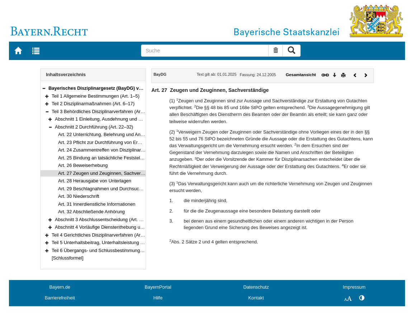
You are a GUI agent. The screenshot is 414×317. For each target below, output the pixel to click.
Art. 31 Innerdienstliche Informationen (96, 204)
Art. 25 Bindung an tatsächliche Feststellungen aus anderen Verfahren (130, 157)
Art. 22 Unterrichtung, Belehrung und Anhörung (106, 134)
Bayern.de (60, 287)
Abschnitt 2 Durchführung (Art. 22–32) (94, 127)
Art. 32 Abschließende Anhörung (91, 211)
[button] (44, 88)
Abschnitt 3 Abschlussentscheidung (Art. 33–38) (104, 219)
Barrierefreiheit (60, 297)
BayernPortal (158, 287)
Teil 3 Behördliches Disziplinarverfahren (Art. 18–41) (105, 111)
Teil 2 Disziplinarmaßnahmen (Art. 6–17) (93, 103)
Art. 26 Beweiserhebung (83, 165)
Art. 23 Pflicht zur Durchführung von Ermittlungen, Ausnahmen (122, 142)
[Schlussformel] (68, 258)
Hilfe (158, 297)
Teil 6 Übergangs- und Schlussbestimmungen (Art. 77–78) (111, 250)
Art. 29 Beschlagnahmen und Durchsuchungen (106, 188)
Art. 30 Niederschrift (78, 196)
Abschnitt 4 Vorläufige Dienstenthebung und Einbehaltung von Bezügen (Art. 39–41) (141, 227)
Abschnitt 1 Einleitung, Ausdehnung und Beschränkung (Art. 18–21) (124, 119)
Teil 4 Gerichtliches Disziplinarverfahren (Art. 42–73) (105, 235)
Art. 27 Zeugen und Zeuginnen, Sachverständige (108, 173)
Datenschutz (256, 287)
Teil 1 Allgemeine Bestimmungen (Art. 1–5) (96, 96)
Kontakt (256, 297)
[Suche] (205, 51)
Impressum (354, 287)
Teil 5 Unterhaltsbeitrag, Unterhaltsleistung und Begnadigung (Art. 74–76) (127, 242)
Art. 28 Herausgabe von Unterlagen (94, 180)
